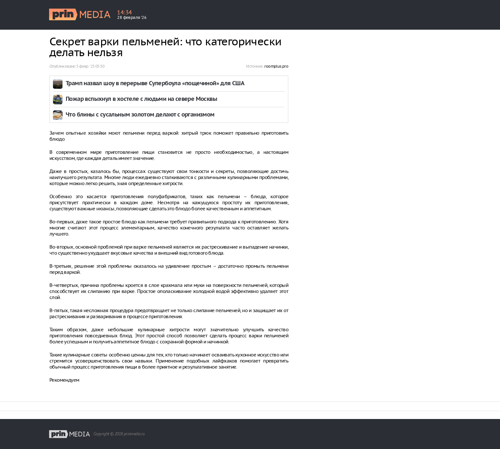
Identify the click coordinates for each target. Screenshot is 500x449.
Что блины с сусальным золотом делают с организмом (140, 115)
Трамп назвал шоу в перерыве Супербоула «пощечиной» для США (155, 84)
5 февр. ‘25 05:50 (90, 66)
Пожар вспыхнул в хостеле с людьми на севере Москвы (141, 99)
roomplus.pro (276, 66)
